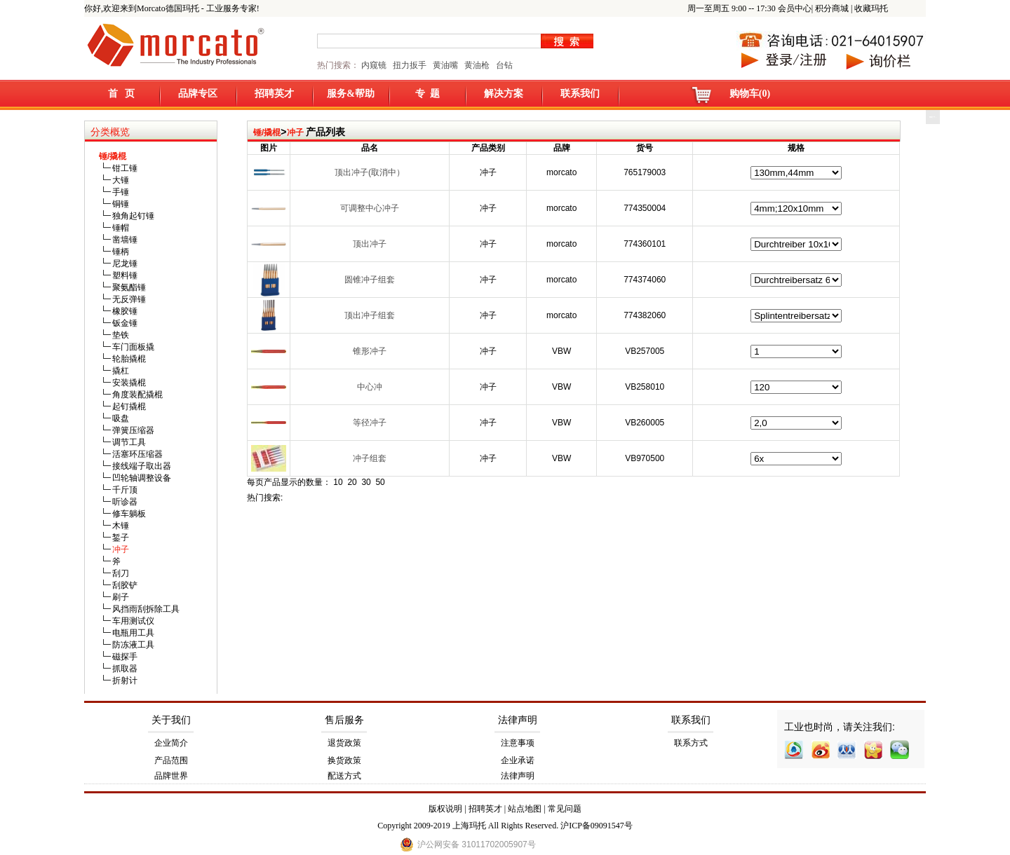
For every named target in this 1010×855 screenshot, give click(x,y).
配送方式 (344, 776)
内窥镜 (373, 65)
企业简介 (171, 743)
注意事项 (517, 743)
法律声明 (517, 720)
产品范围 (171, 760)
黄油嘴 (445, 65)
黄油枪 (477, 65)
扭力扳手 (409, 65)
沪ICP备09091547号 (596, 825)
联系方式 (691, 743)
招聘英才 (274, 93)
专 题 (427, 93)
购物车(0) (749, 93)
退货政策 (344, 743)
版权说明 (445, 809)
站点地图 (524, 809)
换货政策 (344, 760)
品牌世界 (171, 776)
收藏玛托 (871, 8)
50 (379, 482)
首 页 (121, 93)
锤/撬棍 (267, 132)
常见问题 (564, 809)
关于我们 (171, 720)
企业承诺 (517, 760)
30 (365, 482)
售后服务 (344, 720)
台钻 (503, 65)
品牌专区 (197, 93)
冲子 (295, 132)
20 (351, 482)
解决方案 (503, 93)
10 (337, 482)
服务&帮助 (351, 93)
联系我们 (580, 93)
